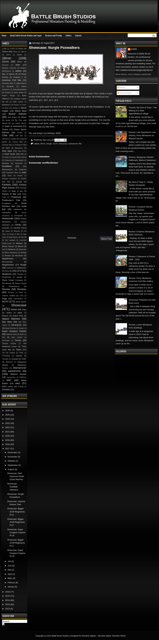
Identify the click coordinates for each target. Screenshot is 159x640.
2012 (7, 608)
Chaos (5, 129)
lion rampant (10, 240)
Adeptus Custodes (9, 68)
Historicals (7, 218)
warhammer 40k (75, 144)
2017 (7, 448)
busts (8, 120)
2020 (7, 436)
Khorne (17, 231)
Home (4, 35)
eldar (24, 172)
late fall (23, 237)
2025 (7, 415)
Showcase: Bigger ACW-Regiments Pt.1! (16, 543)
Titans (18, 349)
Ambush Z (18, 77)
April (10, 574)
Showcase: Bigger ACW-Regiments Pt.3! (16, 511)
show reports (21, 302)
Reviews (21, 289)
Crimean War (7, 145)
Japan (7, 231)
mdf (3, 249)
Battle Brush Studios (60, 636)
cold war (19, 135)
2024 (7, 419)
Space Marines (11, 318)
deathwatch (19, 160)
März (10, 578)
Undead (14, 359)
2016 (7, 592)
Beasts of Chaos (20, 105)
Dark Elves (22, 151)
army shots (18, 92)
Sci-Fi (55, 144)
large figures (13, 237)
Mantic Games (8, 246)
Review (6, 289)
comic (13, 139)
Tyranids (5, 359)
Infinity (18, 225)
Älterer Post (106, 239)
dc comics (5, 157)
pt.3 (51, 100)
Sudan (21, 328)
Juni (10, 565)
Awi (7, 102)
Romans (11, 292)
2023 (7, 423)
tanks (22, 334)
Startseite (71, 238)
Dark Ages (7, 151)
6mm (18, 65)
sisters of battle (14, 313)
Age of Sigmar (8, 74)
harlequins (6, 212)
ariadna (7, 92)
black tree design (11, 108)
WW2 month (7, 386)
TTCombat (6, 356)
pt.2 (46, 100)
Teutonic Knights (9, 343)
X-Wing (21, 386)
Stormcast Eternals (9, 328)
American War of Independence (14, 83)
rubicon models (8, 296)
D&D (8, 148)
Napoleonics (7, 258)
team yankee (16, 337)
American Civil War (11, 80)
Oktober (11, 461)
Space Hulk (18, 316)
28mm (42, 144)
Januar (11, 586)
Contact (78, 35)
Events (19, 182)
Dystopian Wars (12, 172)
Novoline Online (119, 636)
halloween (18, 209)
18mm (15, 52)
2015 (7, 596)
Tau (3, 337)
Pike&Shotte (6, 277)
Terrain (18, 340)
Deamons (8, 160)
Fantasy (6, 184)
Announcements (19, 89)
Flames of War (9, 194)
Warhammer (19, 367)
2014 (7, 600)
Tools (21, 353)
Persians (20, 274)
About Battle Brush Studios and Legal (25, 35)
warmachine (11, 377)
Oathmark (10, 268)
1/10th (4, 49)
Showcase (63, 144)
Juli (9, 561)
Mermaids (22, 249)
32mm (5, 61)
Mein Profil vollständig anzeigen (133, 74)
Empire (20, 176)
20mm (8, 55)
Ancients (10, 86)
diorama (5, 163)
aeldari (18, 71)
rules (21, 296)
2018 (7, 444)
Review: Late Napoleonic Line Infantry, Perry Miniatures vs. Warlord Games (142, 135)
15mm (5, 51)
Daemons (19, 148)
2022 (7, 427)
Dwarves (22, 169)
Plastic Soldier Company (12, 280)
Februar (11, 582)
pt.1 (40, 100)
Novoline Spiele (104, 636)
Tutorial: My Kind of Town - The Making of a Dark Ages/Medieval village (143, 110)
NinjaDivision (8, 265)
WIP (9, 380)
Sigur (134, 49)
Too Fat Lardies (8, 353)
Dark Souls (10, 154)
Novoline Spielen (89, 636)
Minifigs (23, 253)
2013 (7, 604)
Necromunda (7, 262)
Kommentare (124, 93)
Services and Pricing (53, 35)
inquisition (5, 228)
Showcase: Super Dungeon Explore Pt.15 (16, 553)
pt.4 (56, 100)
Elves (10, 176)
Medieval (11, 249)
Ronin (21, 292)
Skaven (5, 316)
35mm (19, 62)
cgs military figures (19, 123)
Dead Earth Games (19, 157)
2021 (7, 431)
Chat (4, 135)
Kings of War (15, 234)
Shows (14, 309)
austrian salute (20, 99)
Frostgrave (6, 203)
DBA (22, 154)
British (23, 117)
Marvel (20, 246)
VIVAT (23, 359)
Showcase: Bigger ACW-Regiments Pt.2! (16, 522)
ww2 (17, 383)
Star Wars (7, 322)
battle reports (18, 102)
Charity (19, 132)
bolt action (12, 117)
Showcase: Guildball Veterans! (12, 486)
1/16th (12, 49)
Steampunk (16, 325)
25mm (19, 55)
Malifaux (19, 243)
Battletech (6, 105)
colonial (5, 139)
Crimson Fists (20, 145)
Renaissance (14, 286)
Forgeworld (16, 197)
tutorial (19, 356)
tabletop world (11, 334)
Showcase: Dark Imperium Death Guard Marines (15, 476)
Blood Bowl (20, 111)
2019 (7, 440)
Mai (9, 570)
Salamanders (18, 299)
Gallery (68, 35)
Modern (8, 256)
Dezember (13, 452)
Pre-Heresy (6, 283)
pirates (19, 277)
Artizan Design (8, 95)
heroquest (18, 216)
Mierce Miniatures (11, 253)
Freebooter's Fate (11, 200)
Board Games (17, 113)
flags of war (17, 191)
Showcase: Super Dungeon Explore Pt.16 (16, 532)
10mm (20, 49)
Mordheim (19, 256)
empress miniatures (9, 179)
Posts (121, 87)
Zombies (6, 389)
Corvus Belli (18, 142)
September (13, 465)
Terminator (6, 340)
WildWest (23, 377)
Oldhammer (21, 268)
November (13, 457)
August (11, 469)
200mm (23, 52)
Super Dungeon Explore (14, 331)
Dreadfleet (6, 166)
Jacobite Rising (19, 228)
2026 (7, 410)
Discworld (18, 163)
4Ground (5, 65)
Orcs (7, 271)
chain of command (13, 126)
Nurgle (49, 144)
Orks (14, 271)
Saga (4, 298)
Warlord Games (18, 374)
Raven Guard (20, 283)
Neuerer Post (36, 239)
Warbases (9, 362)
